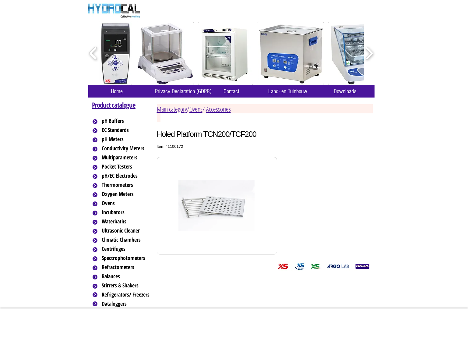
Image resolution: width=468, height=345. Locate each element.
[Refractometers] (126, 267)
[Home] (117, 91)
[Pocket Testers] (126, 166)
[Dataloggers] (126, 303)
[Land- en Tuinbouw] (288, 91)
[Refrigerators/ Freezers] (126, 294)
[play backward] (93, 53)
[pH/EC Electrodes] (126, 175)
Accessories (218, 108)
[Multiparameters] (126, 157)
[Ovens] (126, 203)
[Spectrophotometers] (128, 258)
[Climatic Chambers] (126, 239)
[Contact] (231, 91)
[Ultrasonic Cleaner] (126, 230)
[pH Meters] (126, 139)
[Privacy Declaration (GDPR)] (183, 91)
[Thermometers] (126, 185)
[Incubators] (126, 212)
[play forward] (369, 53)
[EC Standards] (126, 130)
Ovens (195, 108)
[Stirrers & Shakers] (126, 285)
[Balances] (126, 276)
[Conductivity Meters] (128, 148)
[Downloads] (345, 91)
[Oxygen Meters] (126, 194)
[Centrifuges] (126, 249)
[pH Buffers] (126, 121)
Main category (172, 108)
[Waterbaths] (126, 221)
